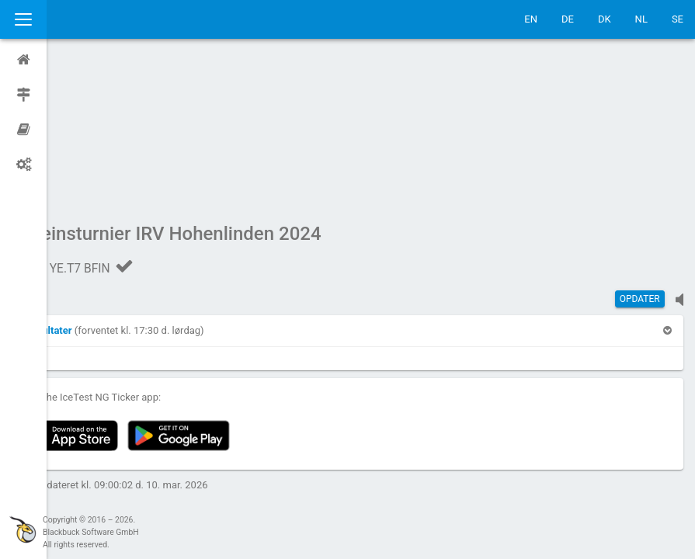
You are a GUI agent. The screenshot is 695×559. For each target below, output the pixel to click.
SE (677, 19)
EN (530, 19)
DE (567, 19)
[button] (95, 183)
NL (641, 19)
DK (604, 19)
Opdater (640, 151)
